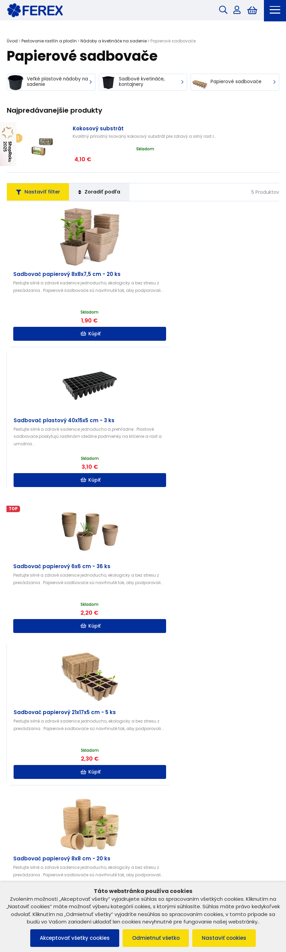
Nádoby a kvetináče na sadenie (114, 41)
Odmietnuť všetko (156, 937)
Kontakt (158, 768)
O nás (156, 760)
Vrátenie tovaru (27, 777)
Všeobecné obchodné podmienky (48, 751)
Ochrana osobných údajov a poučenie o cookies (64, 768)
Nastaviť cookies (225, 937)
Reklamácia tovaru (31, 786)
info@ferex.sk (173, 862)
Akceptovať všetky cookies (73, 937)
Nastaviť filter (39, 177)
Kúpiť (76, 320)
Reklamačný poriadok (34, 760)
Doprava (159, 777)
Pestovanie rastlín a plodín (49, 41)
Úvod (12, 41)
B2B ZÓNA (161, 751)
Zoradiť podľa (104, 177)
